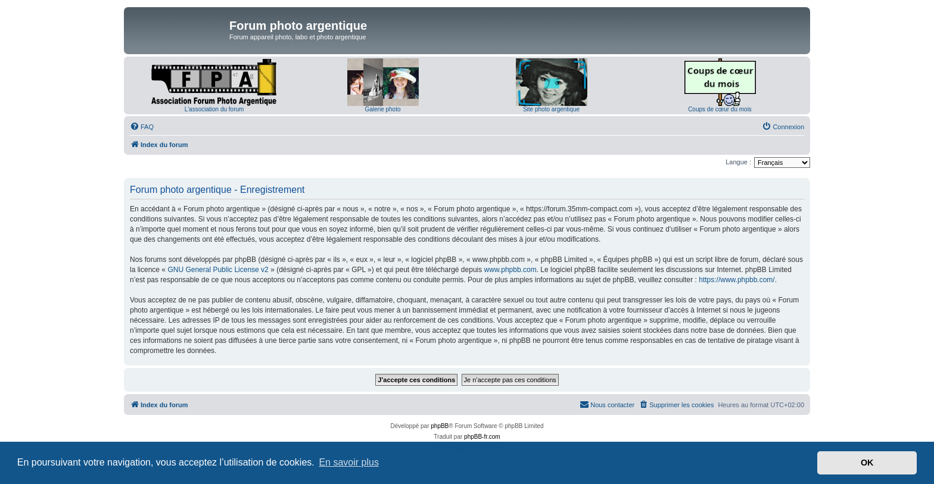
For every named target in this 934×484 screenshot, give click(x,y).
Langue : (738, 162)
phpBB (440, 426)
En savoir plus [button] (349, 462)
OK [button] (867, 462)
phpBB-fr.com (482, 436)
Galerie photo (382, 109)
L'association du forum (214, 109)
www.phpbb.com (510, 270)
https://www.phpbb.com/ (736, 280)
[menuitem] (142, 127)
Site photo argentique (551, 109)
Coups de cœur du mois (720, 109)
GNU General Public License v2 (217, 270)
